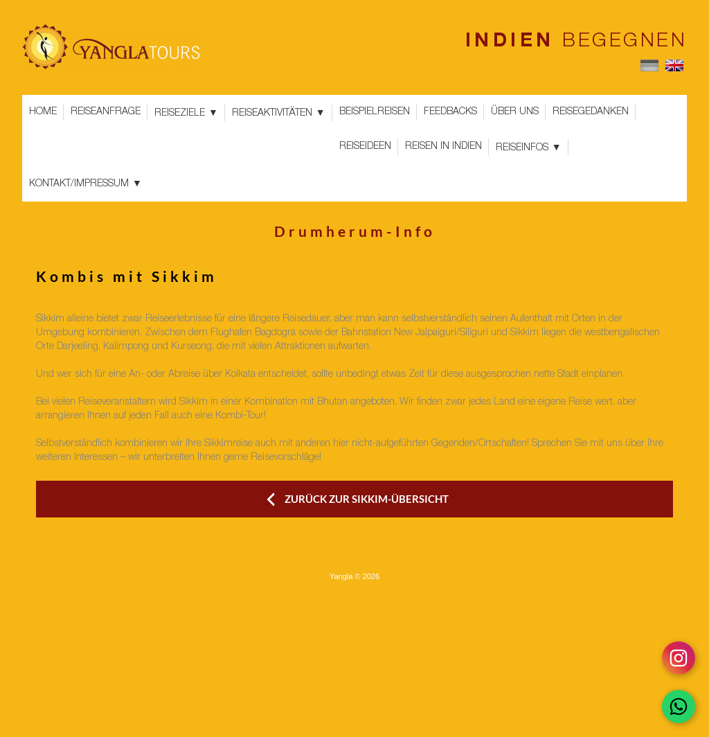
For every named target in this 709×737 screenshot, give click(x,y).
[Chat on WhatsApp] (678, 706)
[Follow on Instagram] (678, 658)
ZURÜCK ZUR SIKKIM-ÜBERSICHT (367, 498)
